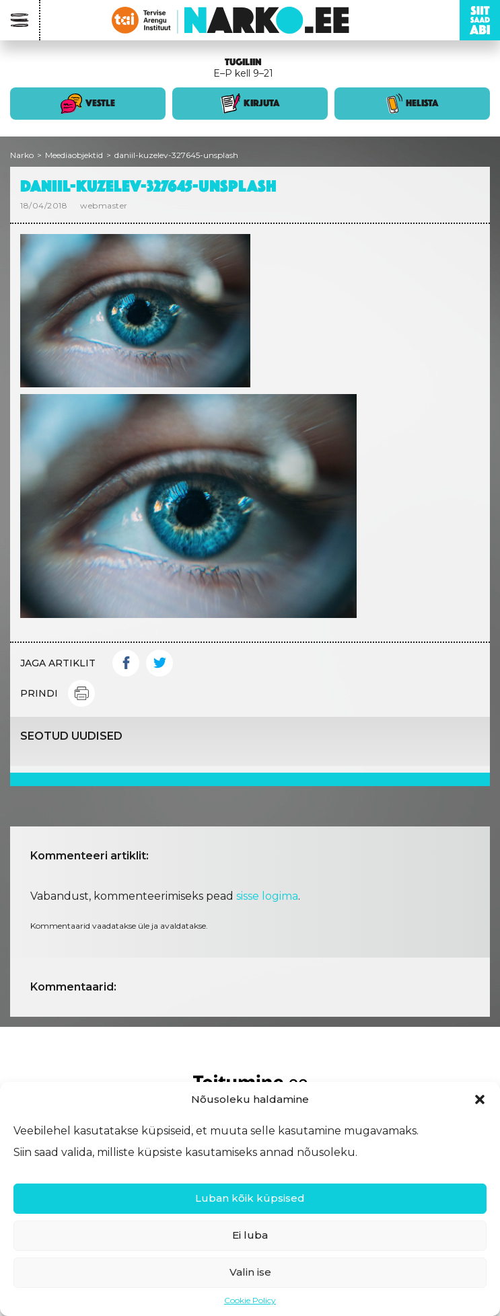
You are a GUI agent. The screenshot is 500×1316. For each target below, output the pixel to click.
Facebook (125, 663)
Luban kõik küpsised (250, 1198)
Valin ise (250, 1272)
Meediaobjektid (74, 155)
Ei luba (250, 1235)
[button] (480, 1099)
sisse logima (267, 896)
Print (81, 693)
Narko (22, 155)
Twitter (159, 663)
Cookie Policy (250, 1300)
